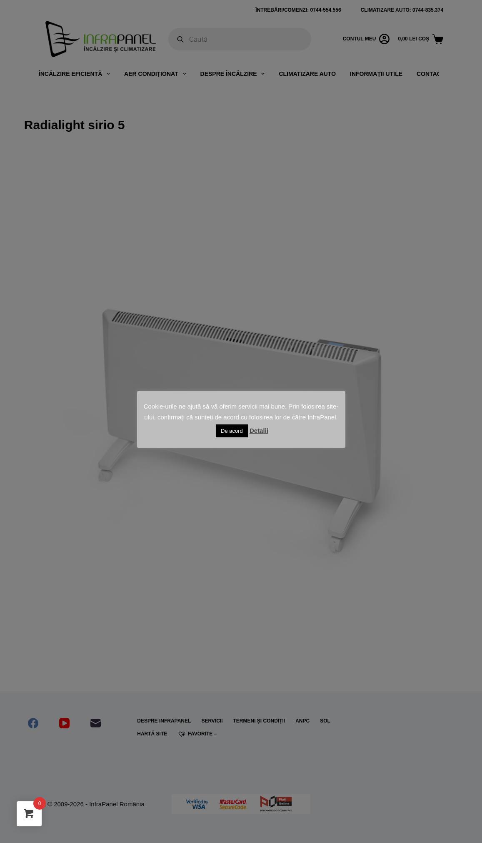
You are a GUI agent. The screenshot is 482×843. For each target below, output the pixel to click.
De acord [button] (232, 431)
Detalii (259, 430)
